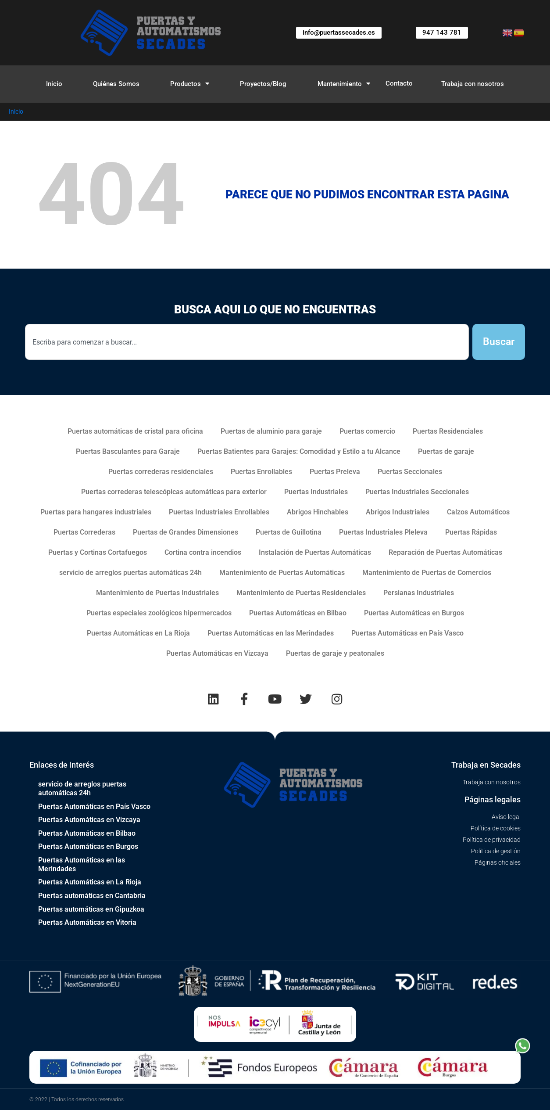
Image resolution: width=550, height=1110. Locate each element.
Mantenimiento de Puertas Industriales (157, 593)
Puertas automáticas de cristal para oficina (135, 431)
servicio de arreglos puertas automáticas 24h (130, 572)
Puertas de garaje (446, 451)
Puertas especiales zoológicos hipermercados (159, 613)
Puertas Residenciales (448, 431)
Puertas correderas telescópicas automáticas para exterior (174, 492)
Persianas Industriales (418, 593)
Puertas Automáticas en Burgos (414, 613)
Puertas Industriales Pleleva (383, 532)
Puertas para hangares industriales (95, 512)
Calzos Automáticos (478, 512)
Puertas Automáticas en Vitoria (87, 922)
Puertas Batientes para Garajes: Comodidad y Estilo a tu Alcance (298, 451)
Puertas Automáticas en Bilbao (297, 613)
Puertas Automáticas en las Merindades (270, 633)
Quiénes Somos (116, 84)
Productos (189, 83)
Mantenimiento (344, 83)
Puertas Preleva (335, 471)
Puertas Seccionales (410, 471)
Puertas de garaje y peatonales (335, 653)
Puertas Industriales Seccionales (417, 492)
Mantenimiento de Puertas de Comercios (426, 572)
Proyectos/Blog (263, 84)
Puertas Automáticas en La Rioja (138, 633)
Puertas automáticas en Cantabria (92, 895)
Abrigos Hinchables (317, 512)
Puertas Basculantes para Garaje (128, 451)
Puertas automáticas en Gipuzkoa (91, 909)
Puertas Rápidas (471, 532)
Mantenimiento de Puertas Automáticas (282, 572)
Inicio (54, 84)
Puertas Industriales (316, 492)
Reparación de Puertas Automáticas (445, 552)
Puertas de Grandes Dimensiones (185, 532)
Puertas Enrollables (261, 471)
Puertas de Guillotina (288, 532)
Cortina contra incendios (202, 552)
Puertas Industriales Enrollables (219, 512)
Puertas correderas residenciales (160, 471)
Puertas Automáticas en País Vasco (407, 633)
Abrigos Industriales (397, 512)
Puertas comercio (367, 431)
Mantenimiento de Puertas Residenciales (301, 593)
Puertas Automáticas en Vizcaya (217, 653)
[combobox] (247, 342)
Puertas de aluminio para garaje (271, 431)
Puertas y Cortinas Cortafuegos (97, 552)
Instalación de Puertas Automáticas (315, 552)
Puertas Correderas (84, 532)
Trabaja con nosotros (472, 84)
